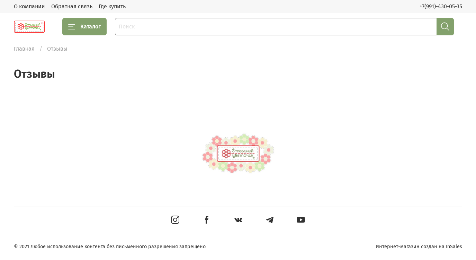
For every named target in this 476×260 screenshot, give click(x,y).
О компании (29, 6)
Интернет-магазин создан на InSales (419, 247)
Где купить (112, 6)
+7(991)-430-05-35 (441, 6)
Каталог (84, 26)
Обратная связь (71, 6)
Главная (24, 48)
